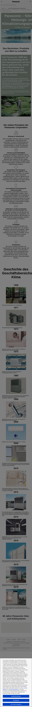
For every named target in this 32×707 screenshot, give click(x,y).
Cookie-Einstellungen (16, 696)
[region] (16, 682)
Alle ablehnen (16, 700)
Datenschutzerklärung (14, 689)
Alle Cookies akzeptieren (16, 704)
